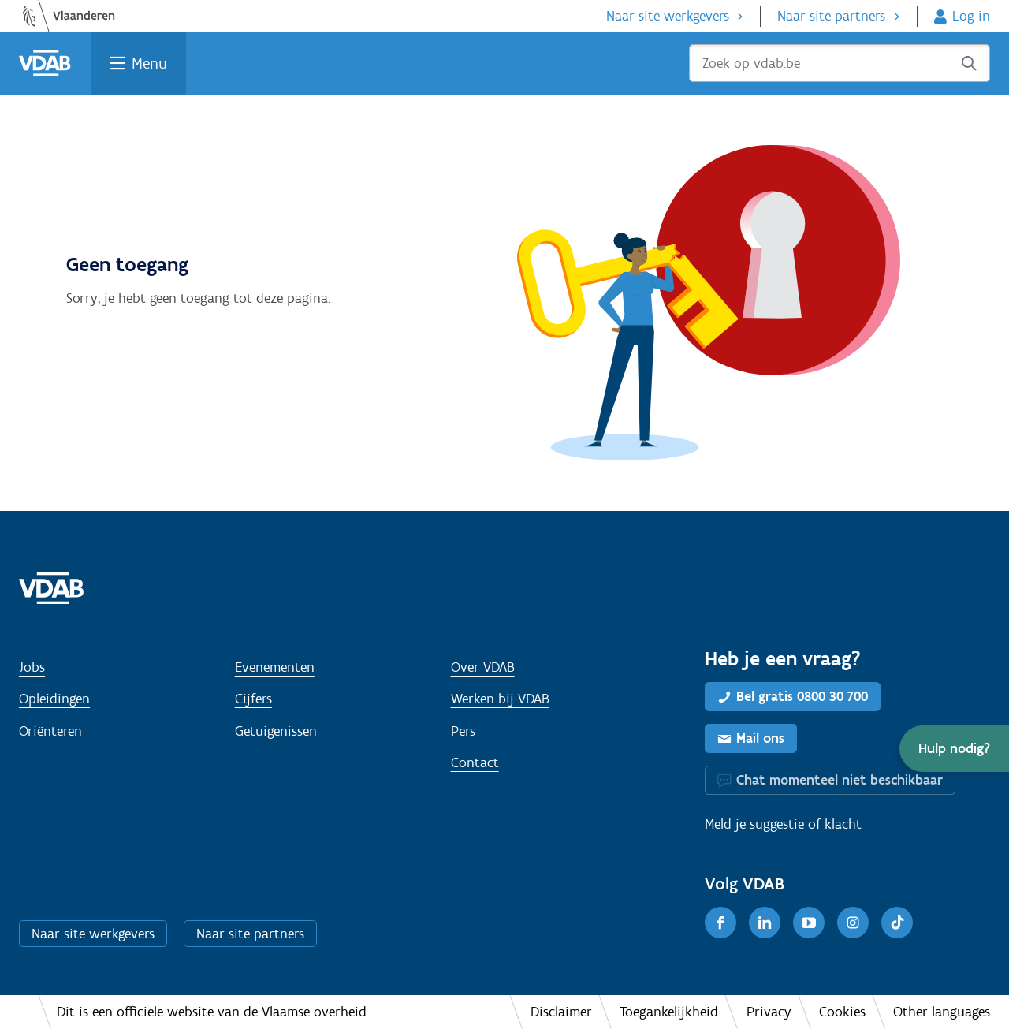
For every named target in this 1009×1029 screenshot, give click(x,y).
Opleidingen (54, 698)
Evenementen (275, 667)
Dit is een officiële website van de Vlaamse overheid (212, 1011)
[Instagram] (853, 922)
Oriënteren (50, 731)
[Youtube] (809, 922)
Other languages (941, 1011)
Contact (475, 762)
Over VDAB (483, 667)
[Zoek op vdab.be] (839, 63)
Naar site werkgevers (667, 15)
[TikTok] (897, 922)
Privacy (769, 1011)
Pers (463, 731)
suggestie (777, 824)
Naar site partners (831, 15)
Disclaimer (561, 1011)
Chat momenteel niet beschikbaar (839, 780)
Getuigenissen (276, 731)
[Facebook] (720, 922)
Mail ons (760, 738)
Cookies (842, 1011)
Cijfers (253, 698)
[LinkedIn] (764, 922)
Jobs (32, 667)
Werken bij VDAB (500, 698)
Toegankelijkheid (669, 1011)
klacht (843, 824)
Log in (971, 15)
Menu (149, 63)
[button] (954, 748)
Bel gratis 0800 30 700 (802, 696)
